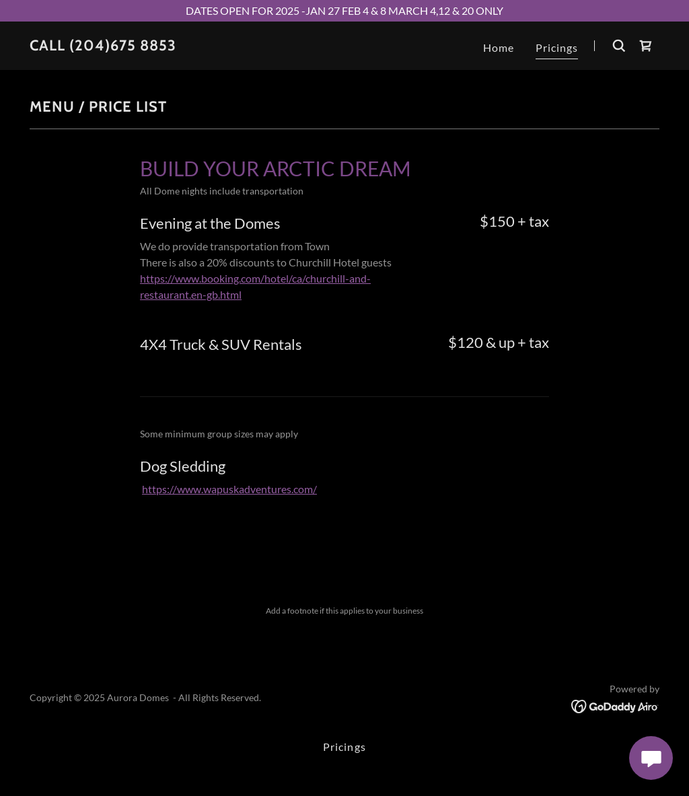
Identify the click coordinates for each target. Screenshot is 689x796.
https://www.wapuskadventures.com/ (229, 488)
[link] (103, 46)
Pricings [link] (557, 47)
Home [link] (498, 47)
